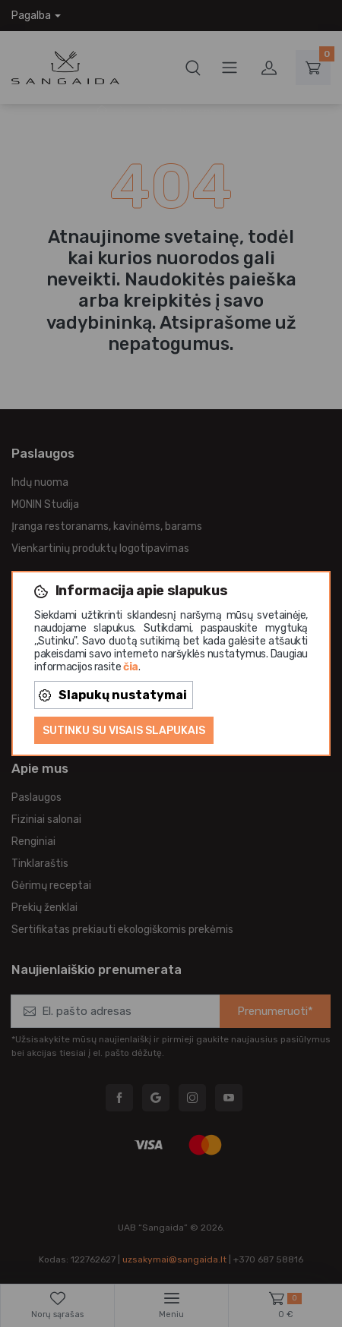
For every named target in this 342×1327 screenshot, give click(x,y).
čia (130, 666)
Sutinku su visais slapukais (124, 730)
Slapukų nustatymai (113, 695)
